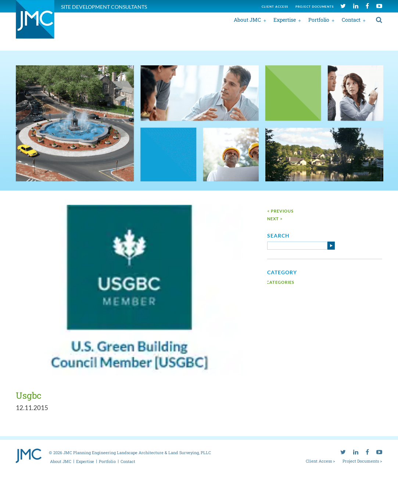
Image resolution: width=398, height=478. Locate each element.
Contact (351, 19)
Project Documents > (362, 460)
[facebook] (367, 5)
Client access (275, 6)
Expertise (284, 19)
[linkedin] (355, 5)
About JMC (247, 19)
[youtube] (379, 5)
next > (275, 218)
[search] (379, 19)
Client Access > (320, 460)
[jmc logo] (35, 23)
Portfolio (318, 19)
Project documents (314, 6)
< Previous (280, 211)
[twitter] (343, 5)
